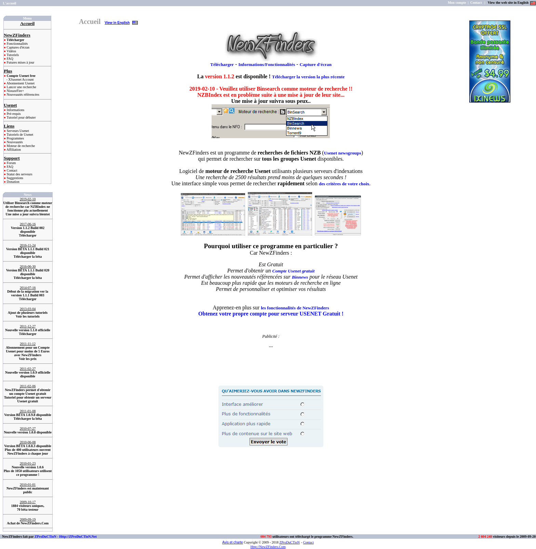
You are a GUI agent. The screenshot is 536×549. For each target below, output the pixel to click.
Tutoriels (12, 55)
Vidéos (11, 51)
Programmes (15, 138)
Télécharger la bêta (28, 256)
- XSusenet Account (20, 79)
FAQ (9, 59)
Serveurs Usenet (17, 131)
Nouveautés (14, 142)
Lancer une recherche (21, 87)
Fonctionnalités (17, 43)
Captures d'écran (17, 47)
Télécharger (28, 235)
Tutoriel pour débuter (21, 117)
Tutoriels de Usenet (19, 134)
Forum (11, 163)
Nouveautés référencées (22, 94)
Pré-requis (13, 114)
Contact (11, 170)
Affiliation (13, 149)
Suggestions (14, 178)
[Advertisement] (271, 359)
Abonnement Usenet (20, 83)
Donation (12, 182)
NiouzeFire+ (15, 91)
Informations (15, 110)
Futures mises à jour (20, 62)
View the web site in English (509, 2)
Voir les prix (28, 359)
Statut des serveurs (19, 174)
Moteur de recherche (20, 146)
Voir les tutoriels (28, 316)
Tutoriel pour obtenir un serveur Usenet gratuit (28, 399)
